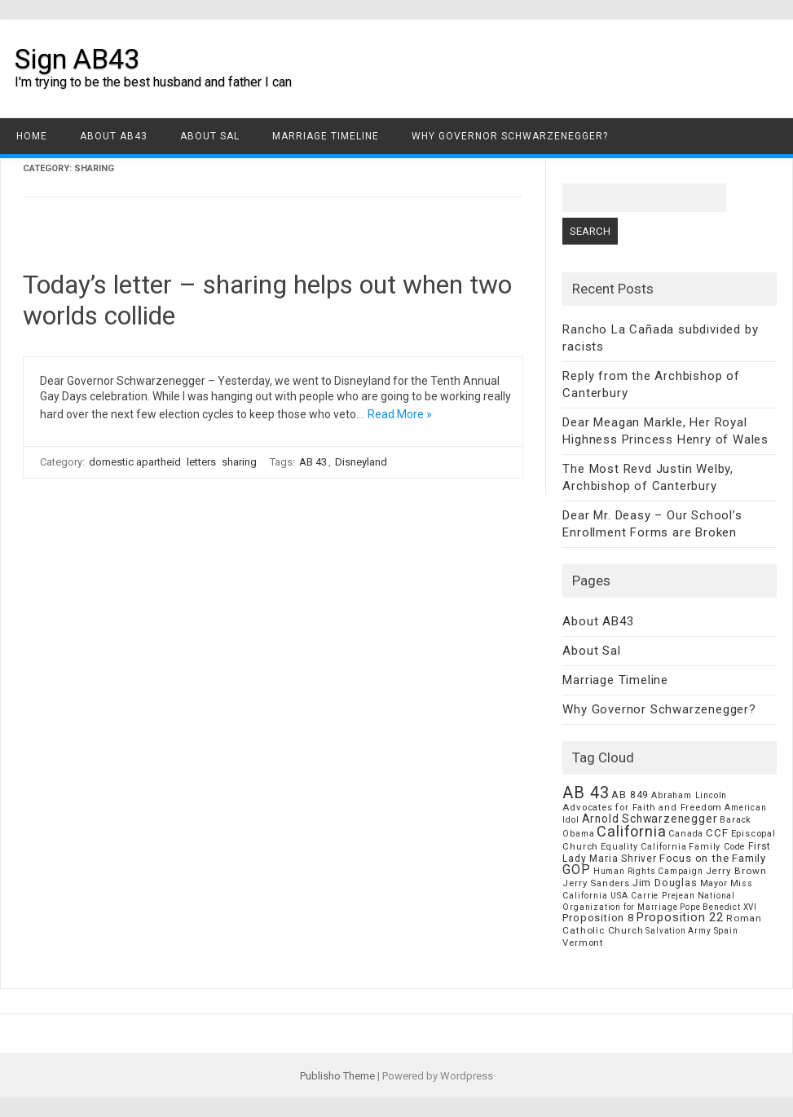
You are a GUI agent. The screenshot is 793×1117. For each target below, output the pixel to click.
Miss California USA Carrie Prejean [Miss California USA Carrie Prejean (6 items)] (657, 889)
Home (31, 136)
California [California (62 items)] (631, 831)
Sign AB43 (77, 58)
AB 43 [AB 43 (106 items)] (585, 792)
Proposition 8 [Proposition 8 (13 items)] (597, 918)
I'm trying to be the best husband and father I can (153, 82)
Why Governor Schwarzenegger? (510, 136)
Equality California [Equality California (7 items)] (643, 846)
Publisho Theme (337, 1076)
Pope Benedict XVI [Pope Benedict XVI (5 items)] (718, 907)
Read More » (400, 414)
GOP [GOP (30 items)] (576, 869)
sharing (239, 462)
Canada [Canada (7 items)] (685, 833)
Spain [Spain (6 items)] (726, 930)
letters (201, 462)
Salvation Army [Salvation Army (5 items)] (678, 930)
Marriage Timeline (325, 136)
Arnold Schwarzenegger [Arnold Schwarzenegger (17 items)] (650, 818)
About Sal (210, 136)
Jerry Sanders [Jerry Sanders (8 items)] (595, 883)
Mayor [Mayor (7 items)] (714, 883)
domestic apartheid (135, 462)
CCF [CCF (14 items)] (717, 833)
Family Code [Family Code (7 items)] (717, 846)
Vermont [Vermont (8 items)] (582, 942)
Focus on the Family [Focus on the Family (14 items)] (712, 858)
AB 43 (313, 462)
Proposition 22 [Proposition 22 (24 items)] (680, 917)
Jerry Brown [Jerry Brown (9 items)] (736, 870)
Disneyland (361, 462)
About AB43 (114, 136)
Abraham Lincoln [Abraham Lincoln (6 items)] (689, 795)
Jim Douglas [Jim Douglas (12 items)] (665, 882)
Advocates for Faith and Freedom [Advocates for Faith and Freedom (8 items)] (642, 807)
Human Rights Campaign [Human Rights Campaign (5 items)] (648, 871)
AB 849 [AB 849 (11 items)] (630, 794)
